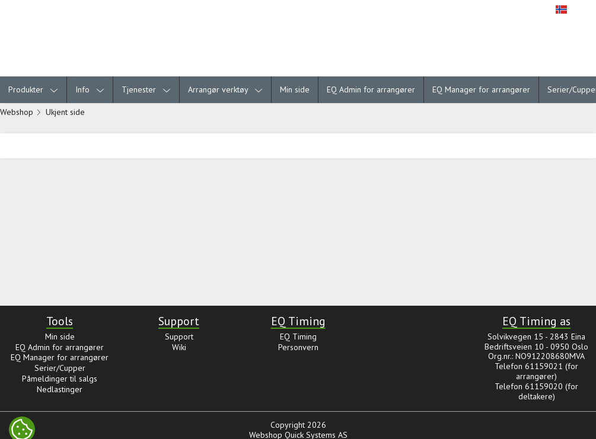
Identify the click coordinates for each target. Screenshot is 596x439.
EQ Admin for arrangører (371, 89)
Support (179, 336)
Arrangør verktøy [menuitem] (225, 89)
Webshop (16, 112)
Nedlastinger (59, 389)
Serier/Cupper (59, 368)
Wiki (179, 347)
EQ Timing (298, 336)
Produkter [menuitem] (33, 89)
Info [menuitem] (89, 89)
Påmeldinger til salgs (59, 378)
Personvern (298, 347)
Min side (295, 89)
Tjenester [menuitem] (146, 89)
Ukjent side (65, 112)
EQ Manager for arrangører (481, 89)
